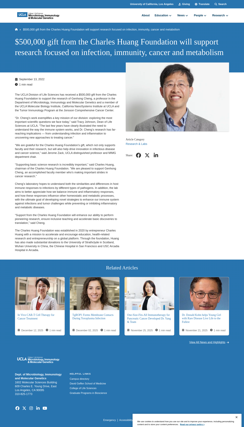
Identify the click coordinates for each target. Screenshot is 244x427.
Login (200, 420)
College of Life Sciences (83, 388)
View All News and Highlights (209, 342)
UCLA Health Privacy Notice (177, 420)
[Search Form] (220, 4)
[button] (202, 4)
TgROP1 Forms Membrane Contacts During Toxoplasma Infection (92, 316)
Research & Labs (136, 143)
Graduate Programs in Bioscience (88, 393)
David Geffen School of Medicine (88, 383)
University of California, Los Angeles (152, 4)
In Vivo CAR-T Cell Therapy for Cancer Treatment (36, 316)
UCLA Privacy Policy (147, 420)
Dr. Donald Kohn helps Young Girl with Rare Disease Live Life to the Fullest (201, 318)
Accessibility (126, 420)
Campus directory (79, 379)
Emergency (109, 420)
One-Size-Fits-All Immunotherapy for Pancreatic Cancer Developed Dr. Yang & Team (149, 319)
